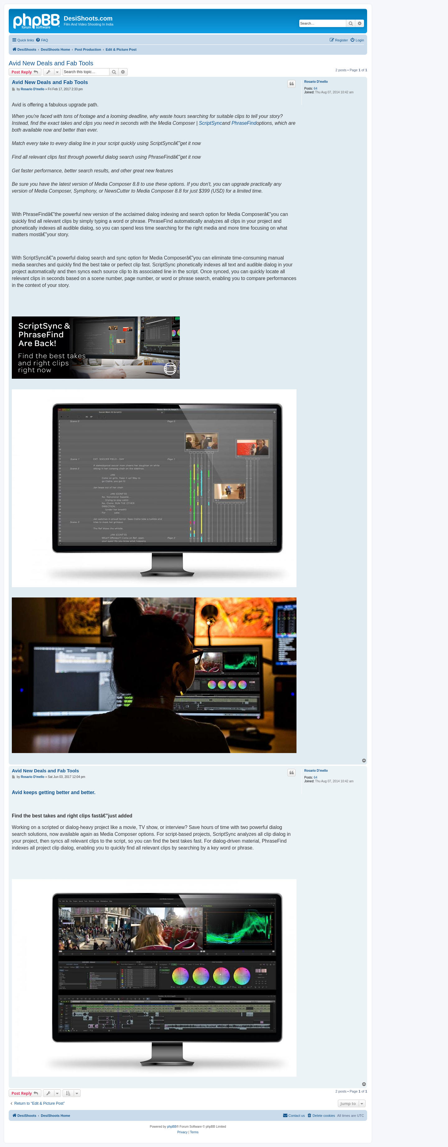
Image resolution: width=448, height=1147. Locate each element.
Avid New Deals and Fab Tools (51, 63)
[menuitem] (41, 40)
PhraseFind (243, 123)
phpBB (171, 1126)
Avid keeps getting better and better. (54, 792)
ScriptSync (210, 123)
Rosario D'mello (316, 81)
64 (315, 88)
